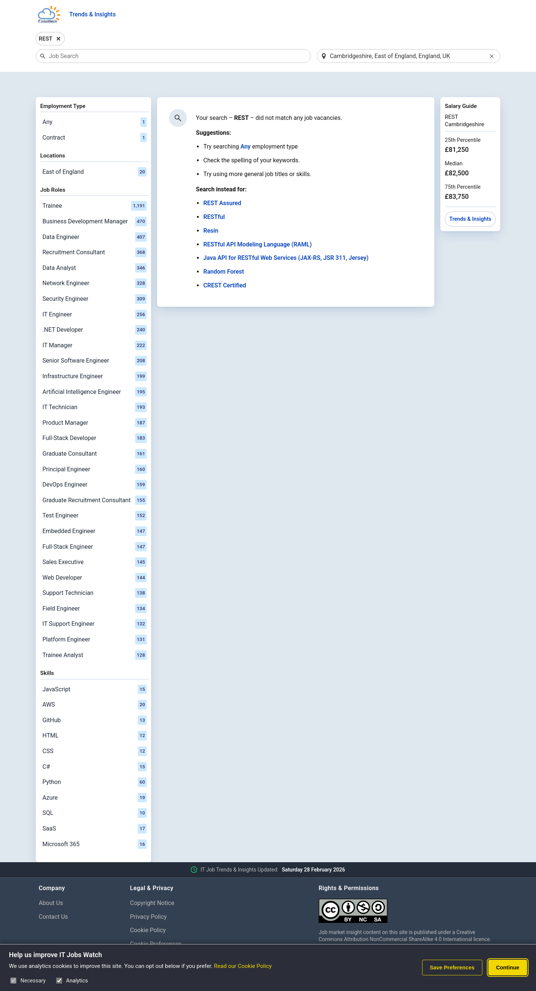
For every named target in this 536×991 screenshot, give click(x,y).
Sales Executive (94, 543)
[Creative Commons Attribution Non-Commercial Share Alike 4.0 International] (408, 888)
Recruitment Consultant (94, 233)
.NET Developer (94, 310)
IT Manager (94, 326)
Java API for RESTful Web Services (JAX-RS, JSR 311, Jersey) (285, 238)
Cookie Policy (148, 911)
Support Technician (94, 574)
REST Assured (222, 184)
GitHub (94, 701)
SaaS (94, 809)
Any (94, 103)
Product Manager (94, 403)
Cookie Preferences (156, 924)
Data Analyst (94, 249)
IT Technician (94, 388)
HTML (94, 716)
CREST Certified (224, 266)
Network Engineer (94, 264)
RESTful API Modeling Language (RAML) (257, 225)
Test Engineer (94, 496)
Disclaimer (144, 938)
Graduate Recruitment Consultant (94, 481)
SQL (94, 794)
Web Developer (94, 558)
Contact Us (53, 897)
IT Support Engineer (94, 605)
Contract (94, 118)
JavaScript (94, 670)
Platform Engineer (94, 620)
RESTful (214, 197)
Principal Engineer (94, 450)
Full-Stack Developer (94, 419)
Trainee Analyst (94, 636)
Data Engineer (94, 218)
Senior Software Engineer (94, 342)
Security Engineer (94, 279)
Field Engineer (94, 589)
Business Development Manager (94, 202)
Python (94, 763)
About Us (51, 883)
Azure (94, 778)
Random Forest (223, 252)
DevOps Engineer (94, 465)
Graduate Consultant (94, 434)
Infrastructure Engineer (94, 357)
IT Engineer (94, 295)
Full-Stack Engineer (94, 527)
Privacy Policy (148, 897)
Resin (210, 211)
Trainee (94, 187)
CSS (94, 732)
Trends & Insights (92, 14)
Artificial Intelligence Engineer (94, 372)
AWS (94, 685)
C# (94, 747)
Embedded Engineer (94, 512)
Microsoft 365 (94, 825)
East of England (94, 152)
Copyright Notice (152, 883)
